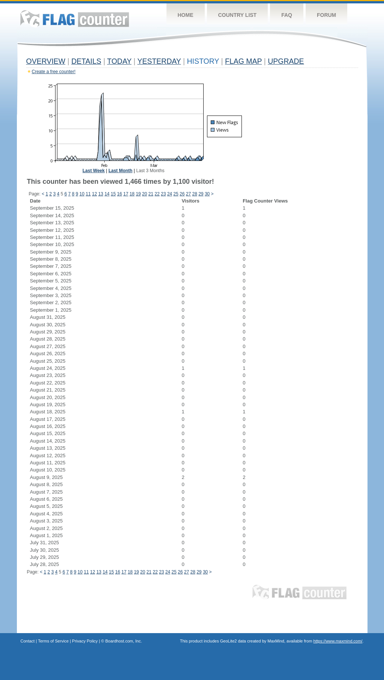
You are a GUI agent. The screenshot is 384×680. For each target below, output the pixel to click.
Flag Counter (74, 18)
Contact (28, 641)
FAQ (286, 15)
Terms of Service (53, 641)
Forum (326, 15)
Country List (237, 15)
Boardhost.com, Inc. (123, 641)
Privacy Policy (85, 641)
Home (186, 15)
